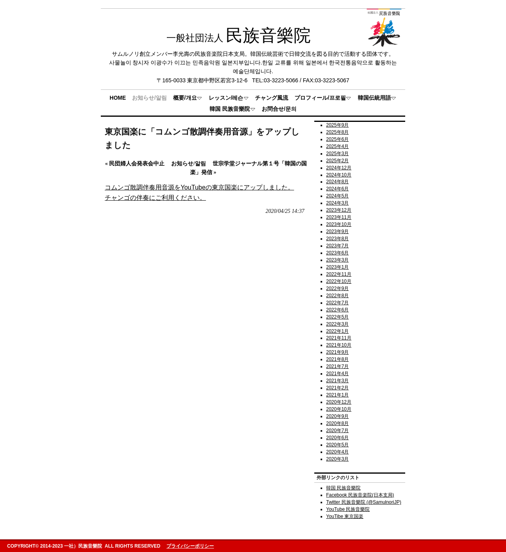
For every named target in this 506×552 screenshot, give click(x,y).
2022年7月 (337, 302)
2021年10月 (338, 345)
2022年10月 (338, 281)
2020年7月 (337, 430)
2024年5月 (337, 196)
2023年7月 (337, 245)
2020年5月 (337, 445)
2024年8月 (337, 181)
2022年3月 (337, 324)
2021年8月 (337, 359)
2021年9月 (337, 352)
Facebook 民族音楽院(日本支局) (360, 495)
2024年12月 (338, 168)
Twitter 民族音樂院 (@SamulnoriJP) (363, 502)
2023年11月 (338, 217)
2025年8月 (337, 132)
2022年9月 (337, 288)
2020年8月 (337, 423)
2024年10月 (338, 175)
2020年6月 (337, 437)
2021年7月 (337, 366)
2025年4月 (337, 146)
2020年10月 (338, 409)
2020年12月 (338, 402)
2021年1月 (337, 395)
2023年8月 (337, 238)
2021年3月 (337, 380)
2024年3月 (337, 203)
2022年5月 (337, 317)
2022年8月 (337, 295)
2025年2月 (337, 160)
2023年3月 (337, 260)
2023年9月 (337, 231)
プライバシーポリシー (190, 546)
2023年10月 (338, 224)
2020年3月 (337, 459)
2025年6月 (337, 139)
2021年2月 (337, 388)
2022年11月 (338, 274)
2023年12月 (338, 210)
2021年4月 (337, 373)
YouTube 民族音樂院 (348, 509)
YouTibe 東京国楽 (344, 516)
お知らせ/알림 (188, 164)
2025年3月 (337, 153)
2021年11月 (338, 338)
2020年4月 (337, 452)
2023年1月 (337, 267)
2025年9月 (337, 125)
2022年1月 (337, 331)
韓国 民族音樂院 (343, 488)
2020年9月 (337, 416)
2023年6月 (337, 253)
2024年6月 (337, 189)
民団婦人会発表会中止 (134, 164)
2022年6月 (337, 310)
